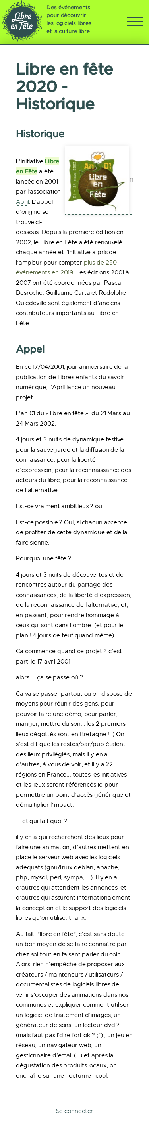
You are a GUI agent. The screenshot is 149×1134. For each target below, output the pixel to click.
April (22, 201)
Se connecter (74, 1111)
